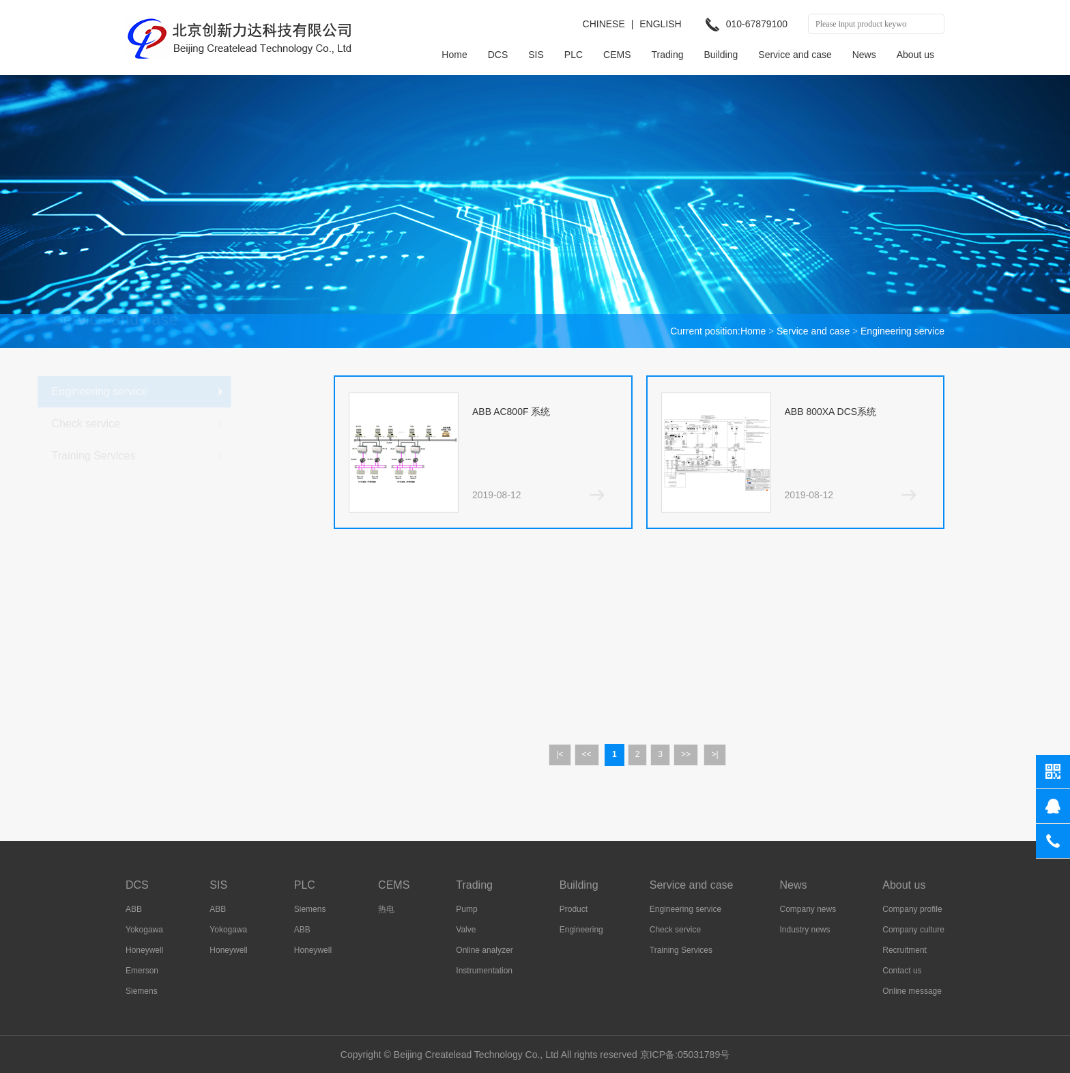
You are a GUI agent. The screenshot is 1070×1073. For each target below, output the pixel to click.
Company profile (912, 909)
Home (454, 54)
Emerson (142, 970)
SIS (536, 54)
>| (714, 754)
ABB (134, 909)
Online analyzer (484, 950)
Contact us (901, 970)
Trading (668, 54)
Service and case (794, 54)
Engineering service (902, 331)
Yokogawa (144, 929)
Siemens (142, 991)
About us (915, 54)
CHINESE (604, 23)
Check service (174, 423)
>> (686, 754)
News (864, 54)
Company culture (913, 929)
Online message (912, 991)
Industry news (805, 929)
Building (721, 54)
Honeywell (144, 950)
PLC (573, 54)
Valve (466, 929)
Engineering (581, 929)
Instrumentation (484, 970)
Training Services (182, 455)
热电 (386, 909)
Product (574, 909)
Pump (466, 909)
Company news (808, 909)
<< (587, 754)
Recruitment (904, 950)
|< (559, 754)
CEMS (617, 54)
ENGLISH (660, 23)
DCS (498, 54)
